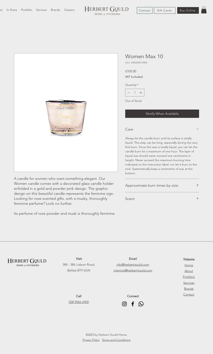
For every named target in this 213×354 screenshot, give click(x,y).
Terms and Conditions (116, 340)
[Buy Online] (188, 10)
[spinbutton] (135, 92)
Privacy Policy (91, 340)
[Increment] (141, 92)
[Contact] (144, 10)
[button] (204, 9)
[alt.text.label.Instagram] (124, 304)
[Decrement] (128, 92)
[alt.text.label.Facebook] (133, 304)
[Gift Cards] (165, 10)
